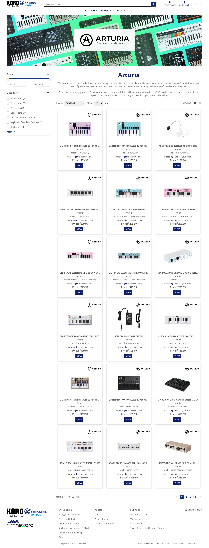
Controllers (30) (16, 112)
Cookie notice (178, 544)
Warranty (135, 519)
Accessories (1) (16, 98)
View (79, 165)
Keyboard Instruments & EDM (74, 528)
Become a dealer (138, 514)
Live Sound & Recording (71, 532)
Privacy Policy (101, 519)
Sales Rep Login (195, 509)
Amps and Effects (67, 519)
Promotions (136, 523)
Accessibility (193, 544)
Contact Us (100, 514)
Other (62, 537)
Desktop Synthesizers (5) (21, 117)
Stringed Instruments (69, 514)
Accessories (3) (16, 103)
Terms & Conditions (104, 523)
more (9, 131)
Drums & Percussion (69, 523)
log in (75, 156)
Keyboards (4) (16, 127)
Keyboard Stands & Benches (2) (24, 122)
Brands (105, 10)
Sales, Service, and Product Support (148, 528)
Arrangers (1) (15, 108)
